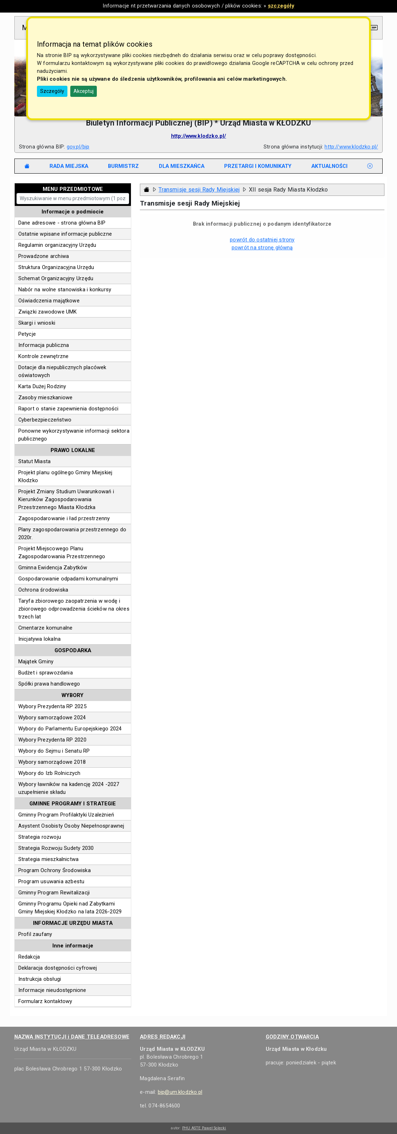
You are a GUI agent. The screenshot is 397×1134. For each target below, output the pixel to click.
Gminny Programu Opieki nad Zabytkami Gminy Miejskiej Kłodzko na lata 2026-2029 (70, 907)
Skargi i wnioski (36, 323)
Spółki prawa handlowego (49, 684)
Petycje (27, 334)
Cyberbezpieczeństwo (44, 420)
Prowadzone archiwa (43, 256)
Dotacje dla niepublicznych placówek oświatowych (62, 371)
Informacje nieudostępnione (52, 990)
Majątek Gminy (36, 661)
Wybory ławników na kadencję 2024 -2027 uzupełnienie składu (68, 788)
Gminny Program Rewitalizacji (54, 892)
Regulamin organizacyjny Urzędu (57, 245)
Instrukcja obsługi (39, 979)
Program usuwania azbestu (51, 881)
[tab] (69, 166)
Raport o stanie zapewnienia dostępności (68, 408)
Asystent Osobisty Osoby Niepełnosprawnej (71, 826)
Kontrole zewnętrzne (43, 356)
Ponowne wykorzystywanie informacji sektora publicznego (73, 435)
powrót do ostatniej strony (262, 239)
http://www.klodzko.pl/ (351, 146)
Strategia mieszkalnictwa (48, 859)
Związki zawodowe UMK (47, 312)
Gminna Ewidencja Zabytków (53, 567)
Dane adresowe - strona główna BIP (62, 223)
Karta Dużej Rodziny (42, 386)
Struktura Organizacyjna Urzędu (56, 267)
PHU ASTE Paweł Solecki (204, 1128)
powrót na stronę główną (262, 247)
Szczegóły (52, 91)
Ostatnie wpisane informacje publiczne (65, 234)
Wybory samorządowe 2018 (52, 762)
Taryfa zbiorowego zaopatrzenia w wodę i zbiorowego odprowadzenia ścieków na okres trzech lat (73, 609)
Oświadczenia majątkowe (49, 300)
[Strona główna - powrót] (147, 189)
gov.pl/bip (78, 146)
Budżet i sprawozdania (45, 672)
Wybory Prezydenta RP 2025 (52, 706)
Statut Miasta (34, 461)
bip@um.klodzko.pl (180, 1092)
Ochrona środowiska (43, 590)
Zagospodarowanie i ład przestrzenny (64, 518)
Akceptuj (84, 91)
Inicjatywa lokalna (39, 639)
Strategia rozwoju (39, 837)
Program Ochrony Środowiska (54, 870)
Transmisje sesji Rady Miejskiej (199, 189)
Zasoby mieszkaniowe (45, 397)
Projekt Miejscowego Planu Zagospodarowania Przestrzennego (61, 552)
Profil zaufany (35, 934)
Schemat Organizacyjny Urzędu (55, 278)
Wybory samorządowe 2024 (52, 717)
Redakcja (29, 957)
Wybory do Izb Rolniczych (49, 773)
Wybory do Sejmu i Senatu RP (54, 751)
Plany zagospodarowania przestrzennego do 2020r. (72, 533)
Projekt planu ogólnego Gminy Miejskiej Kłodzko (65, 476)
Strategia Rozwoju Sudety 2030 (56, 848)
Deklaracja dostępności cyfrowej (57, 968)
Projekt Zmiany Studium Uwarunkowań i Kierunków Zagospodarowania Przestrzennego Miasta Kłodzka (66, 499)
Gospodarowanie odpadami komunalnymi (68, 578)
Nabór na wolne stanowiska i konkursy (65, 289)
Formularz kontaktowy (45, 1001)
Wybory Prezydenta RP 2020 (52, 740)
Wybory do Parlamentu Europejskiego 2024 (70, 728)
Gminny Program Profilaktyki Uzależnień (66, 814)
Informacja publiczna (43, 345)
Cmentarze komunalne (45, 628)
